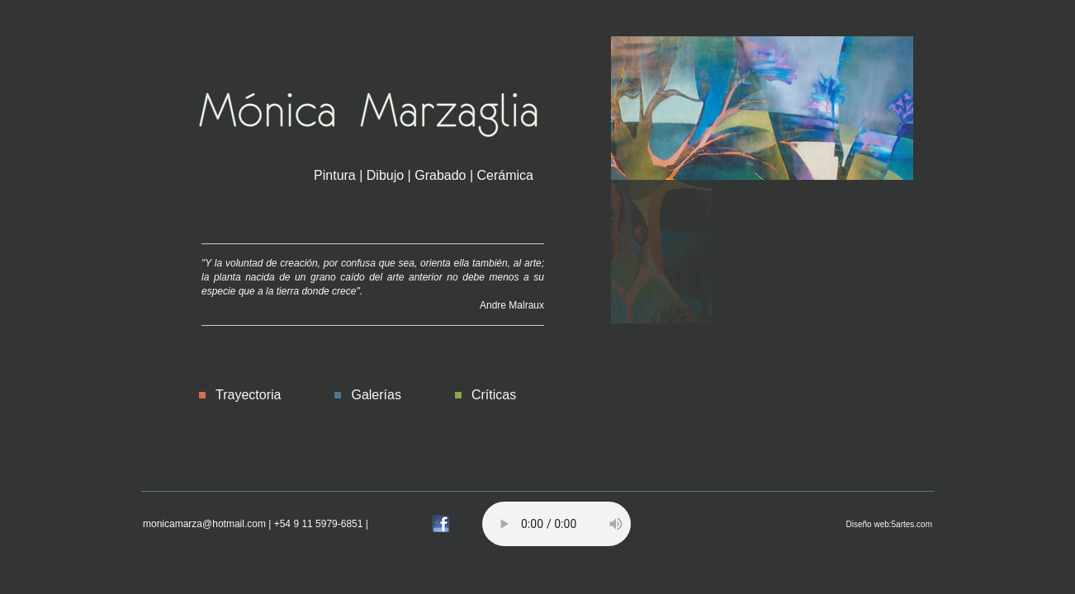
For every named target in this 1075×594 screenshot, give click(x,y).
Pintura (335, 175)
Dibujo (385, 175)
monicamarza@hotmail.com (204, 524)
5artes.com (912, 524)
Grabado (440, 175)
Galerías (375, 395)
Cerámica (505, 175)
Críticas (493, 395)
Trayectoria (248, 395)
